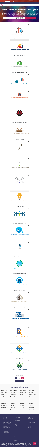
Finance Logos (12, 401)
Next (22, 378)
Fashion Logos (12, 398)
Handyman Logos (23, 390)
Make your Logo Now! (19, 381)
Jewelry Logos (22, 398)
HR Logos (21, 394)
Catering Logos (3, 401)
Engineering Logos (13, 396)
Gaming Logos (12, 407)
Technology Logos (32, 409)
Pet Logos (31, 392)
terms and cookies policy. (23, 445)
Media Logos (22, 407)
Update (31, 18)
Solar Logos (31, 403)
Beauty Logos (3, 398)
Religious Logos (32, 398)
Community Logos (4, 405)
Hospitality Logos (23, 392)
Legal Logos (22, 401)
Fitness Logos (12, 403)
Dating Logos (12, 392)
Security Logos (31, 401)
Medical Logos (22, 409)
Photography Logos (32, 394)
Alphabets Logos (3, 394)
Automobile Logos (4, 396)
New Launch (8, 1)
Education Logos (13, 394)
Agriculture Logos (4, 392)
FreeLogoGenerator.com (15, 1)
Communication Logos (4, 407)
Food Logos (12, 405)
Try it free (31, 1)
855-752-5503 (29, 3)
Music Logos (31, 390)
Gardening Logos (13, 409)
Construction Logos (13, 390)
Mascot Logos (22, 405)
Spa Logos (31, 405)
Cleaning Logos (3, 403)
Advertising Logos (4, 390)
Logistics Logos (22, 403)
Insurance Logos (22, 396)
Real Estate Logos (32, 396)
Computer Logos (3, 409)
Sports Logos (31, 407)
